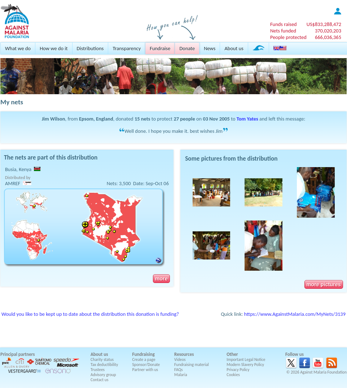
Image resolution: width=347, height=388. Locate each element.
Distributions (90, 48)
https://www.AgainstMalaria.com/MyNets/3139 (295, 314)
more (161, 279)
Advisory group (103, 374)
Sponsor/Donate (146, 364)
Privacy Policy (238, 369)
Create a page (143, 359)
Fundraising (143, 354)
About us (233, 48)
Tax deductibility (104, 364)
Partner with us (145, 369)
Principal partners (17, 354)
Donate (187, 48)
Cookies (233, 374)
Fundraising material (191, 364)
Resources (184, 354)
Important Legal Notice (246, 359)
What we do (18, 48)
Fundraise (160, 48)
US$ (324, 24)
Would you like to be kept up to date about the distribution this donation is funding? (90, 314)
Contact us (99, 379)
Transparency (127, 48)
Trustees (98, 369)
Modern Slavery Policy (245, 364)
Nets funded (283, 30)
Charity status (102, 359)
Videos (180, 359)
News (209, 48)
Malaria (180, 374)
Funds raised (283, 24)
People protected (288, 37)
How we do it (53, 48)
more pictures (324, 284)
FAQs (178, 369)
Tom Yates (247, 118)
